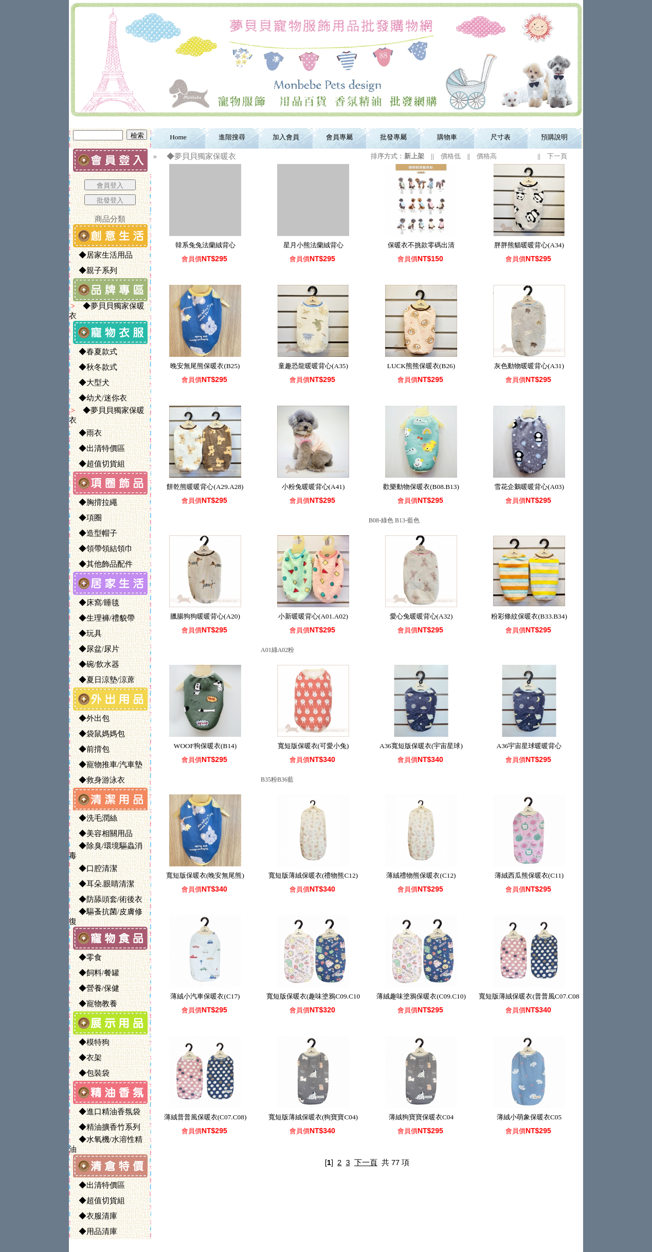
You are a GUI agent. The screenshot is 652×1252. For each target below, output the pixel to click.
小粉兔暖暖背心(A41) (313, 487)
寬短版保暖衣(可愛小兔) (313, 746)
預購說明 (554, 137)
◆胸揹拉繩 (94, 502)
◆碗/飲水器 (95, 664)
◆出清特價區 (97, 448)
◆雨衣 (86, 433)
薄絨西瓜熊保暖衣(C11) (529, 875)
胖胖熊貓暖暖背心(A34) (529, 245)
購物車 (447, 137)
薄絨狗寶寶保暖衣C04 (421, 1117)
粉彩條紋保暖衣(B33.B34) (529, 616)
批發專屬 (393, 137)
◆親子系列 (94, 270)
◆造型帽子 (94, 533)
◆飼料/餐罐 (95, 973)
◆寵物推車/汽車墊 (106, 764)
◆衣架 (86, 1058)
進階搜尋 (232, 137)
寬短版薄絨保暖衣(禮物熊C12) (313, 875)
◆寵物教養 (94, 1004)
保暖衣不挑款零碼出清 (421, 245)
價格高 (487, 156)
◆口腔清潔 (94, 868)
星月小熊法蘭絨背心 (313, 245)
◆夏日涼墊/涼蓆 (102, 680)
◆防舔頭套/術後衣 (106, 899)
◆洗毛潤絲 (94, 818)
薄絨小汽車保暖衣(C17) (205, 996)
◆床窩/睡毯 (95, 602)
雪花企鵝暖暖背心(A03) (529, 487)
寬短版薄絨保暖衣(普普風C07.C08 (529, 996)
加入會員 (286, 137)
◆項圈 (86, 518)
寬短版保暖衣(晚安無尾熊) (205, 875)
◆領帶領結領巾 (101, 549)
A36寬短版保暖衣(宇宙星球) (421, 746)
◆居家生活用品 (101, 255)
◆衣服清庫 (94, 1216)
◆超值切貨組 (97, 464)
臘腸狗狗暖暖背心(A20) (205, 616)
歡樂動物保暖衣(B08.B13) (421, 487)
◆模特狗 (90, 1042)
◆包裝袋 (90, 1073)
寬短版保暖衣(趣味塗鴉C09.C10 (313, 996)
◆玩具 (86, 633)
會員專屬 (339, 137)
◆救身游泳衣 (97, 780)
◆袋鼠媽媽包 (97, 734)
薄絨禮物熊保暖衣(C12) (421, 875)
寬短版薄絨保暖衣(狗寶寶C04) (313, 1117)
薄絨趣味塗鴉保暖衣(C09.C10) (421, 996)
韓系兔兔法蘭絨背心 (205, 245)
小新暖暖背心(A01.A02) (313, 616)
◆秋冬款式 (94, 367)
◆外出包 (90, 718)
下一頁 (557, 156)
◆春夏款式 (94, 352)
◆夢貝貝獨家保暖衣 (197, 156)
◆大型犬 (90, 382)
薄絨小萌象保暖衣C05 (529, 1117)
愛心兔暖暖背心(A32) (421, 616)
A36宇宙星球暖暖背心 (529, 746)
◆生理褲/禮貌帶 (102, 618)
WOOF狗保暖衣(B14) (205, 746)
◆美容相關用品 (101, 833)
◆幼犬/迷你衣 (99, 398)
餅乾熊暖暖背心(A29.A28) (205, 487)
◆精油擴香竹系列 (105, 1127)
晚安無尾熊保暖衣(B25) (205, 366)
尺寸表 (501, 137)
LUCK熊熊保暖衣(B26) (421, 366)
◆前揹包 (90, 749)
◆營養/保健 (95, 988)
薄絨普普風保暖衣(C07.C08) (205, 1117)
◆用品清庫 (94, 1231)
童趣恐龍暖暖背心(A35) (313, 366)
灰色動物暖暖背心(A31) (529, 366)
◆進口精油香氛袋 (105, 1112)
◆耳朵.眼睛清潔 (102, 884)
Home (178, 137)
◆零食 (86, 957)
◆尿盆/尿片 (95, 649)
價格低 (451, 156)
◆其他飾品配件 (101, 564)
